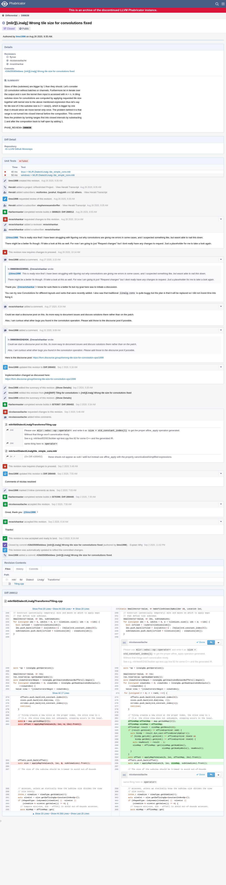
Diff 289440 (49, 473)
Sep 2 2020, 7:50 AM (62, 504)
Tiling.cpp (19, 583)
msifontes (41, 192)
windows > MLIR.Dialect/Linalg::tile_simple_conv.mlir (48, 175)
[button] (223, 4)
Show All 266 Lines (60, 813)
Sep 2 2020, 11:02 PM (154, 545)
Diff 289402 (49, 367)
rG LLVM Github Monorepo (18, 149)
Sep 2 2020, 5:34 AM (86, 404)
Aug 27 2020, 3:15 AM (50, 259)
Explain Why (136, 545)
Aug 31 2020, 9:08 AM (50, 330)
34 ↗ (11, 456)
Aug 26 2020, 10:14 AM (72, 219)
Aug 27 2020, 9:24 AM (55, 306)
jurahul (52, 192)
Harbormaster (15, 212)
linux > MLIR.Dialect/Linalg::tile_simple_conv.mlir (46, 171)
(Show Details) (64, 387)
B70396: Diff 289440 (63, 496)
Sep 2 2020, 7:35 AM (86, 497)
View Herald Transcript (67, 187)
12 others (76, 192)
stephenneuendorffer (48, 205)
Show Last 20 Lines (80, 813)
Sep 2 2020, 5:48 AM (74, 412)
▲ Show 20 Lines (40, 813)
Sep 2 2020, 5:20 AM (83, 388)
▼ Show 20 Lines (81, 609)
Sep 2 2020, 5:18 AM (67, 367)
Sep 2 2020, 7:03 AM (66, 490)
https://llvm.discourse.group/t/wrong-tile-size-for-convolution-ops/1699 (68, 357)
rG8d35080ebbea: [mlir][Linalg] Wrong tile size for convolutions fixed (40, 71)
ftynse (13, 57)
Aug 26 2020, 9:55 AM (86, 212)
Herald (12, 187)
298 (10, 443)
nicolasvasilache (18, 60)
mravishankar (16, 64)
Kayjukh (61, 192)
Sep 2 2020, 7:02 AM (67, 474)
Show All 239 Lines (62, 609)
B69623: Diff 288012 (63, 212)
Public (25, 28)
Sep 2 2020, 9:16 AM (58, 522)
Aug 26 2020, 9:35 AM (52, 180)
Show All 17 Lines (60, 693)
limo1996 (21, 36)
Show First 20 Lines (41, 609)
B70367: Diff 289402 (63, 404)
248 (10, 430)
